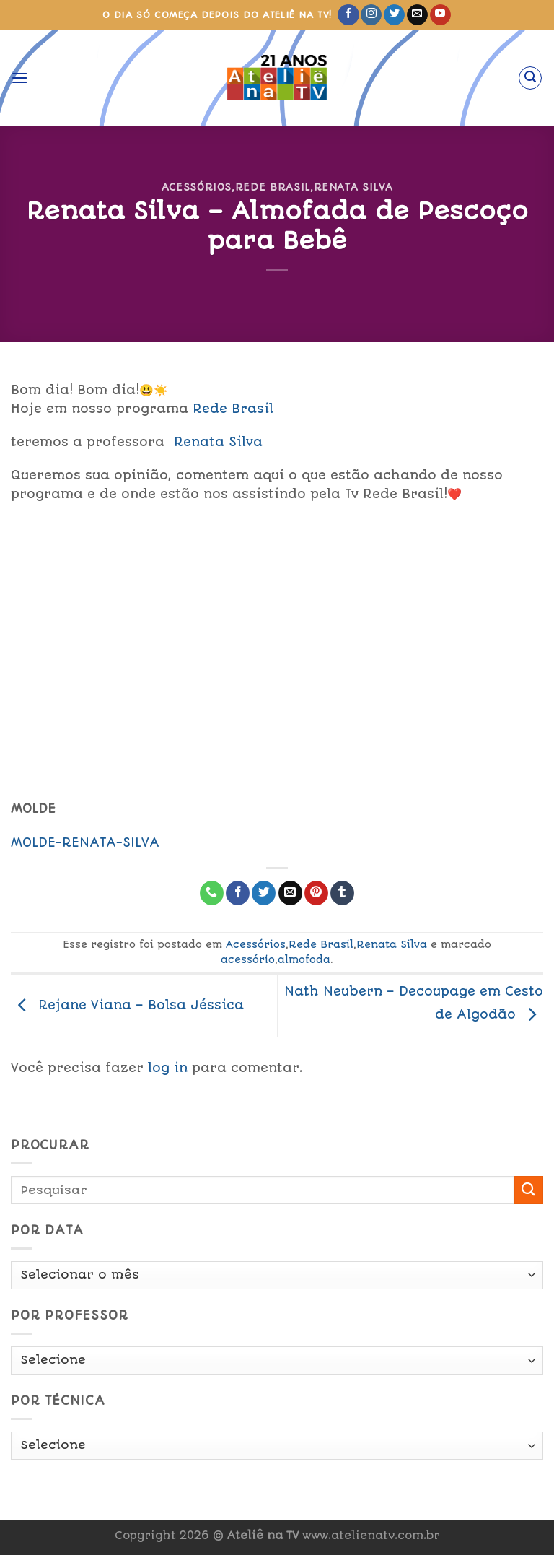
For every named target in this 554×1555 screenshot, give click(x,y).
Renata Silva (353, 187)
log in (168, 1067)
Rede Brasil (272, 187)
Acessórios (197, 187)
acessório (248, 959)
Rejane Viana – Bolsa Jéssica (127, 1005)
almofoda (304, 959)
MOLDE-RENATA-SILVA (85, 842)
